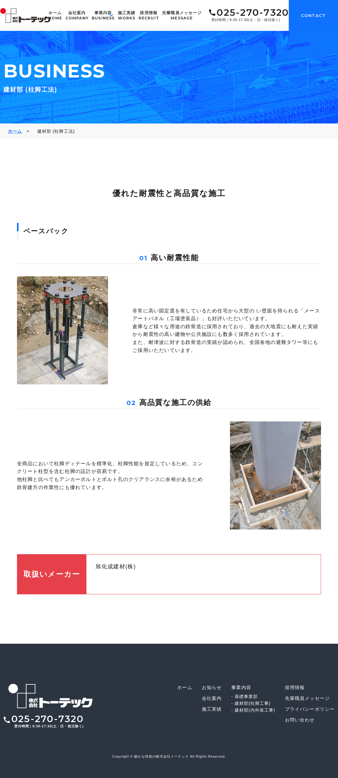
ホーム (55, 15)
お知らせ (212, 687)
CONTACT (313, 15)
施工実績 (127, 15)
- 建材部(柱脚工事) (250, 703)
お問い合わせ (300, 719)
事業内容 (103, 15)
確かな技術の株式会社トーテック (161, 756)
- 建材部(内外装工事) (253, 710)
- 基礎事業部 (244, 696)
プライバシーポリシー (310, 709)
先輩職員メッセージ (182, 15)
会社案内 (77, 15)
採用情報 (149, 15)
